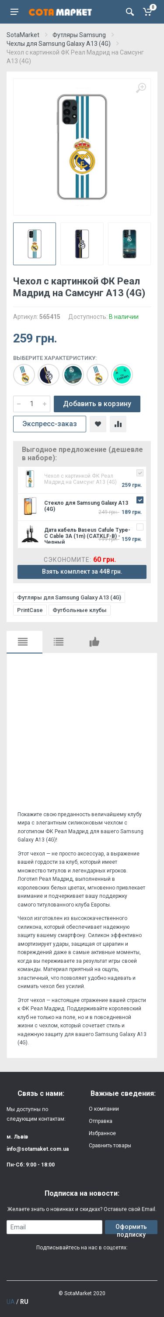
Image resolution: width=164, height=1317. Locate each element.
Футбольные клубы (79, 610)
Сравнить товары (110, 1146)
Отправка (100, 1121)
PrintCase (30, 610)
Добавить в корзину (97, 404)
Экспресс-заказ (49, 424)
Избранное (102, 1133)
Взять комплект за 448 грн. (82, 571)
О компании (104, 1109)
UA (11, 1301)
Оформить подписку (131, 1228)
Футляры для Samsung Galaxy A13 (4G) (69, 597)
